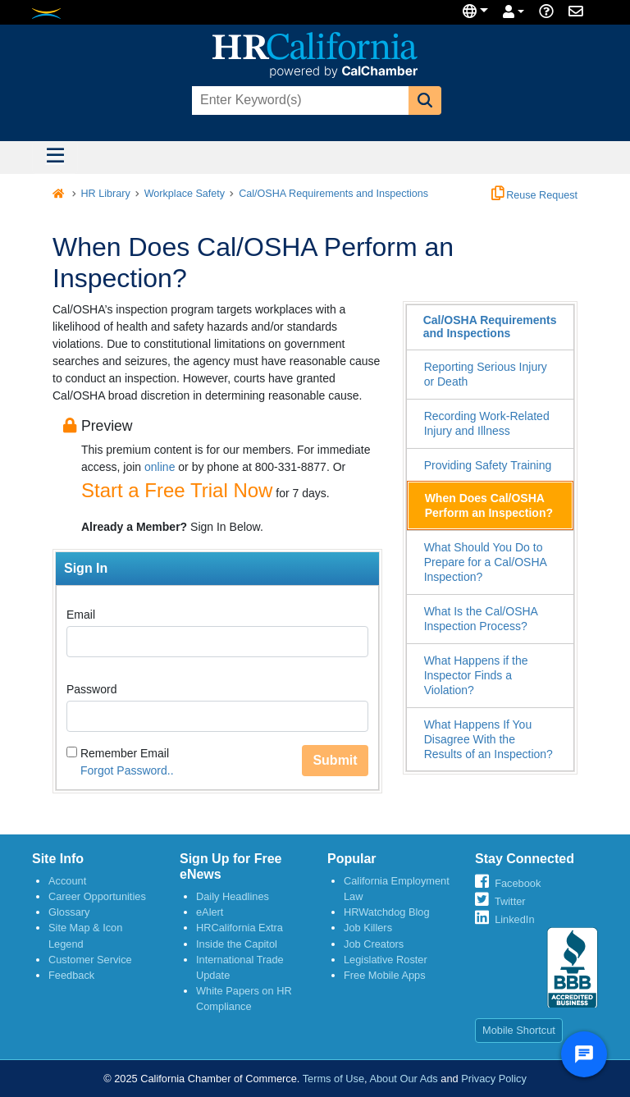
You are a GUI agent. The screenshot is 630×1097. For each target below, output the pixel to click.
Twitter (510, 901)
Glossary (69, 912)
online (159, 466)
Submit (335, 760)
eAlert (209, 912)
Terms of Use (333, 1078)
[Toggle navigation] (55, 157)
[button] (425, 100)
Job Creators (374, 944)
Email (80, 614)
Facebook (518, 883)
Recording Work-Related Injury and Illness (487, 423)
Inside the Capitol (236, 944)
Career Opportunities (97, 896)
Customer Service (90, 959)
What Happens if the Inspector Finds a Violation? (476, 675)
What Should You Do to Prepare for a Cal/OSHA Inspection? (485, 562)
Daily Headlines (232, 896)
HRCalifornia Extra (239, 927)
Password (91, 689)
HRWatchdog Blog (387, 912)
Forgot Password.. (127, 770)
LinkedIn (514, 919)
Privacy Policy (494, 1078)
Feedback (71, 975)
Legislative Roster (385, 959)
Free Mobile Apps (385, 975)
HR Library (105, 193)
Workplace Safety (184, 193)
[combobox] (298, 100)
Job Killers (368, 927)
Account (67, 881)
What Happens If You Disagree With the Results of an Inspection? (488, 739)
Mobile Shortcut (518, 1030)
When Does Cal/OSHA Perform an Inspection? (489, 505)
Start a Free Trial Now (176, 490)
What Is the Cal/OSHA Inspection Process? (481, 619)
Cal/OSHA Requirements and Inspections (333, 193)
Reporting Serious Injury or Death (485, 374)
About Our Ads (403, 1078)
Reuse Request (534, 195)
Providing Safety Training (488, 465)
